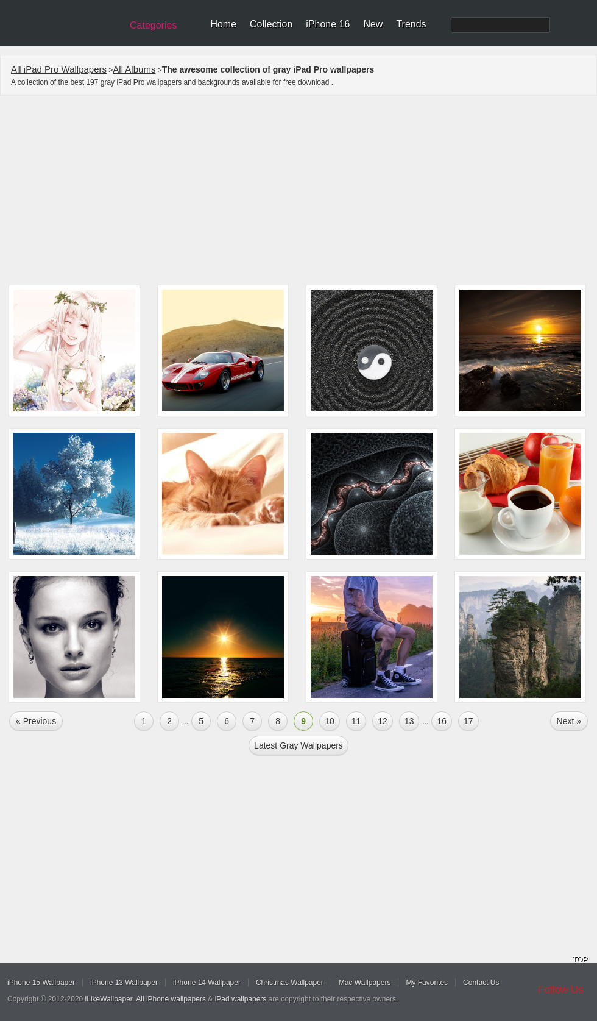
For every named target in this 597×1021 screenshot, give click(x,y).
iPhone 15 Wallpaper (41, 982)
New (373, 24)
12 (382, 721)
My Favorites (427, 982)
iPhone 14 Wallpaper (207, 982)
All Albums (134, 69)
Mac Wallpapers (365, 982)
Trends (411, 24)
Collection (271, 24)
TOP (580, 959)
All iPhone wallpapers (171, 999)
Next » (569, 721)
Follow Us (561, 989)
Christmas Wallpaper (289, 982)
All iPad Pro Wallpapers (59, 69)
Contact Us (481, 982)
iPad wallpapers (241, 999)
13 (409, 721)
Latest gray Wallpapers (298, 745)
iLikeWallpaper (109, 999)
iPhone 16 (328, 24)
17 (468, 721)
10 (329, 721)
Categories (153, 25)
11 (356, 721)
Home (223, 24)
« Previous (36, 721)
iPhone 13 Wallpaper (124, 982)
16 (442, 721)
